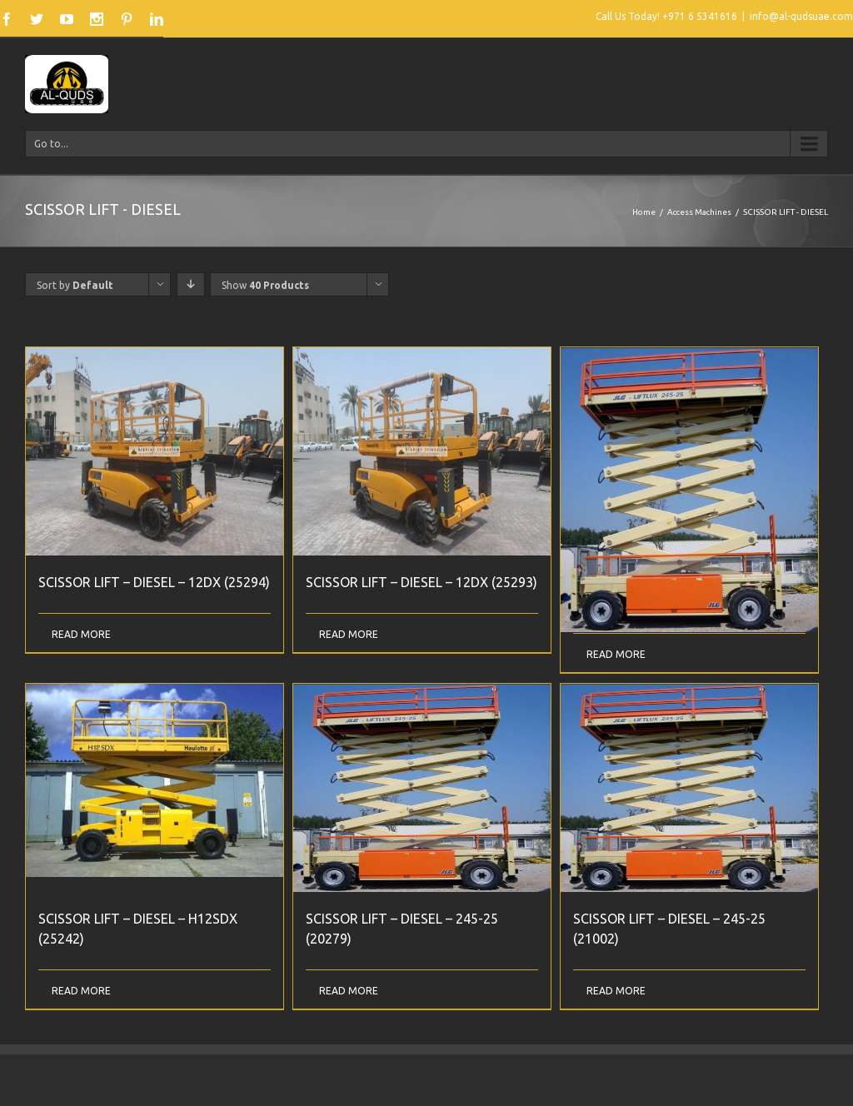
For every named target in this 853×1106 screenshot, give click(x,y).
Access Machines (699, 212)
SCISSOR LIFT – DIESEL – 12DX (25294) (154, 582)
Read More (81, 634)
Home (644, 212)
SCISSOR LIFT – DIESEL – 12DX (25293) (421, 582)
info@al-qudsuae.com (801, 16)
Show (265, 285)
